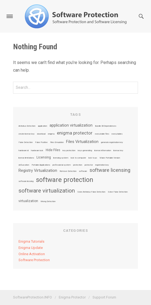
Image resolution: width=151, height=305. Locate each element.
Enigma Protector (72, 297)
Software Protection (34, 260)
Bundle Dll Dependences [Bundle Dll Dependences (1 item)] (105, 126)
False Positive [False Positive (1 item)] (41, 142)
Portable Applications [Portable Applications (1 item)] (41, 165)
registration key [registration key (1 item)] (102, 165)
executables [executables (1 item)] (117, 134)
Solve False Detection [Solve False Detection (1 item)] (118, 192)
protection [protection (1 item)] (77, 165)
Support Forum (104, 297)
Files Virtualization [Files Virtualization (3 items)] (82, 142)
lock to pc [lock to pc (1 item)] (92, 158)
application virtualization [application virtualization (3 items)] (71, 125)
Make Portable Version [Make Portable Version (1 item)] (110, 158)
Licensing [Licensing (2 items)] (43, 157)
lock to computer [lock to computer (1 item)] (78, 158)
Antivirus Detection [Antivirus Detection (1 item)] (27, 126)
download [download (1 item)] (41, 134)
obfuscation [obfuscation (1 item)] (24, 165)
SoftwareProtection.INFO (32, 297)
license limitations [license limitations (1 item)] (26, 158)
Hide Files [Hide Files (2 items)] (53, 150)
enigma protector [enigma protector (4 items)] (75, 133)
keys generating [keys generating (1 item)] (85, 151)
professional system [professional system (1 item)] (62, 165)
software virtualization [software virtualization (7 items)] (47, 191)
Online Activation (32, 254)
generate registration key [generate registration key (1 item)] (112, 142)
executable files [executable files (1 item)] (102, 134)
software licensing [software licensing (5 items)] (110, 170)
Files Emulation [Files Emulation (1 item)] (57, 142)
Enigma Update (31, 248)
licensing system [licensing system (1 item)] (60, 158)
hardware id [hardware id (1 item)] (24, 151)
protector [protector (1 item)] (89, 165)
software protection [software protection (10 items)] (64, 179)
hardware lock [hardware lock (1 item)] (37, 151)
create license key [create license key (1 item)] (27, 134)
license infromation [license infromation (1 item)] (102, 151)
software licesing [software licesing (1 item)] (26, 181)
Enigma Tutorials (31, 241)
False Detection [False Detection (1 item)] (26, 142)
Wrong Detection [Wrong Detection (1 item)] (48, 201)
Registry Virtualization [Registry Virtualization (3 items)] (38, 171)
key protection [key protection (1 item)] (69, 151)
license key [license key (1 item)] (118, 151)
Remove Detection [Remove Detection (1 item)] (68, 171)
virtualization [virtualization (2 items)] (28, 201)
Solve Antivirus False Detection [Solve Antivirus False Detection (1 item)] (91, 192)
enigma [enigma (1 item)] (51, 134)
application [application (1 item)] (42, 126)
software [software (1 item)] (83, 171)
